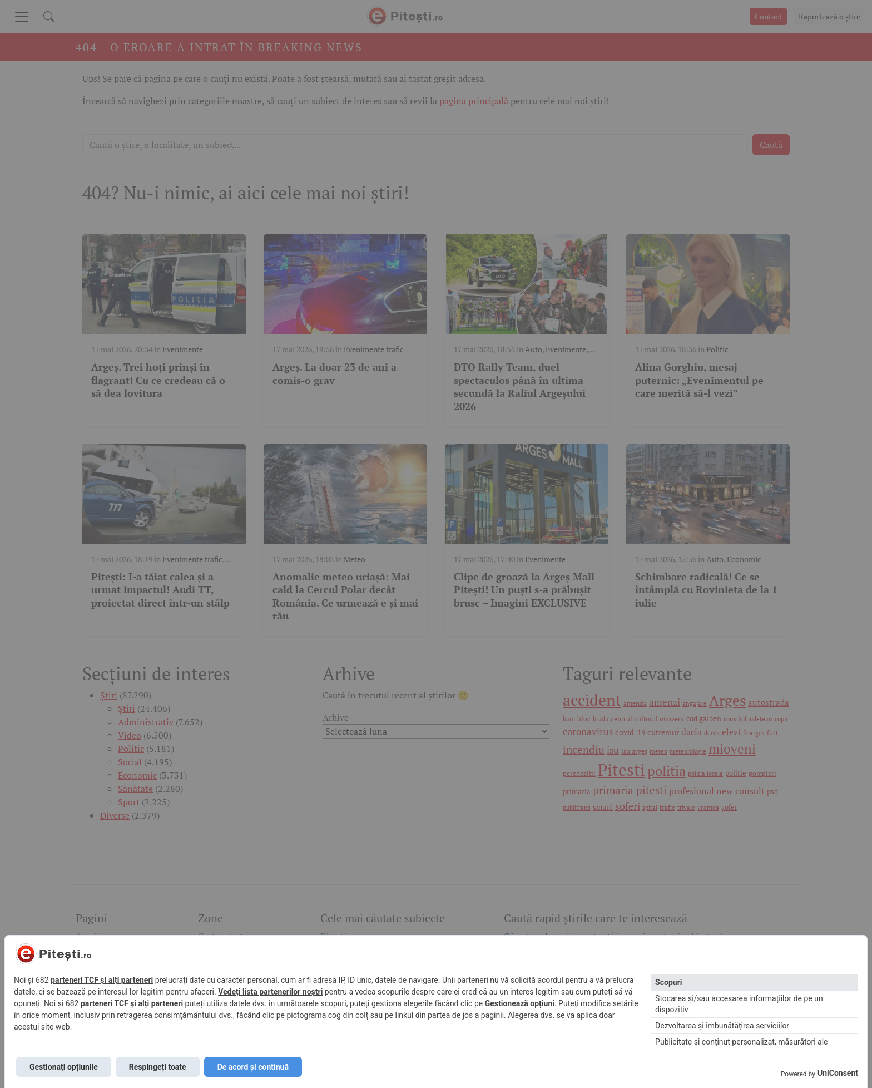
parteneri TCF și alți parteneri (102, 980)
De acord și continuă (253, 1066)
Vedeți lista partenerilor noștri (270, 991)
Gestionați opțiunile (63, 1066)
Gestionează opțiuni (519, 1003)
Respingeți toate (157, 1066)
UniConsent (838, 1073)
